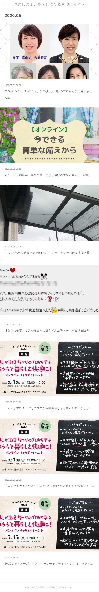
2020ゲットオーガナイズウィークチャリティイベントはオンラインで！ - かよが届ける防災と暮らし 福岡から (49, 563)
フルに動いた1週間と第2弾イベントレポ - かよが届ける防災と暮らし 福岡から (49, 252)
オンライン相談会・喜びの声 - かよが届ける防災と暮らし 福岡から (49, 175)
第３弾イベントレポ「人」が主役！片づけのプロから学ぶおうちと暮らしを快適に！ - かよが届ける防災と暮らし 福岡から (49, 91)
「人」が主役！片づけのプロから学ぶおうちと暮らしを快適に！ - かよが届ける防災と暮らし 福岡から (49, 485)
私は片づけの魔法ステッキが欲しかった (25, 98)
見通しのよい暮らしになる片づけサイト (49, 4)
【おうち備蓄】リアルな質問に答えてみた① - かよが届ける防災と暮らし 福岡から (49, 330)
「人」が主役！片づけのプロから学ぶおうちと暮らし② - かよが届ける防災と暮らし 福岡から (49, 408)
